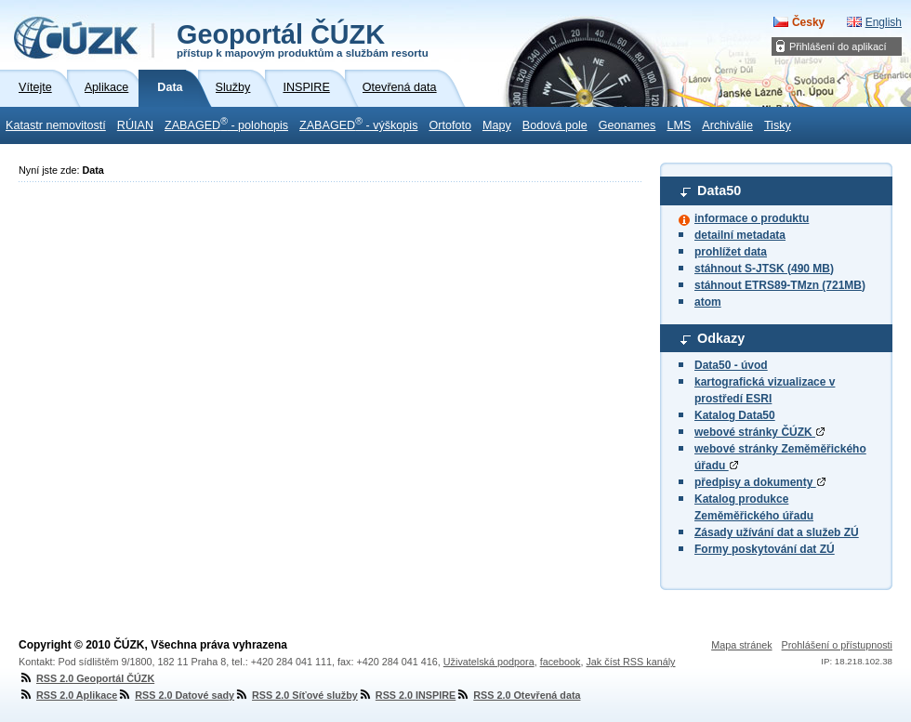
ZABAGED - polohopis (226, 123)
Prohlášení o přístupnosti (837, 644)
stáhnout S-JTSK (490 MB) (764, 268)
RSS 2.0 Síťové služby (296, 695)
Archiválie (727, 125)
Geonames (627, 125)
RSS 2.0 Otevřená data (518, 695)
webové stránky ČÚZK (759, 432)
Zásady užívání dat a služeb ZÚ (776, 532)
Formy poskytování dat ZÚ (764, 549)
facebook (560, 661)
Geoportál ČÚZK (303, 39)
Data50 (719, 190)
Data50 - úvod (731, 365)
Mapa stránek (741, 644)
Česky (808, 22)
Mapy (496, 125)
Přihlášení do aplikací (838, 46)
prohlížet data (730, 251)
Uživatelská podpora (489, 661)
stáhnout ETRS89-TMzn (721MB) (779, 285)
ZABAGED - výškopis (358, 123)
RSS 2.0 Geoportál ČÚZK (86, 678)
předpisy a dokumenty (759, 482)
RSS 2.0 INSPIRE (407, 695)
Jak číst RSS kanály (630, 661)
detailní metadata (740, 235)
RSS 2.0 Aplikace (68, 695)
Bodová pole (555, 125)
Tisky (777, 125)
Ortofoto (450, 125)
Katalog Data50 (734, 415)
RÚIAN (135, 125)
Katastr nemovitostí (56, 125)
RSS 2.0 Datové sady (175, 695)
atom (707, 301)
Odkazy (721, 338)
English (883, 22)
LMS (679, 125)
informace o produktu (751, 218)
